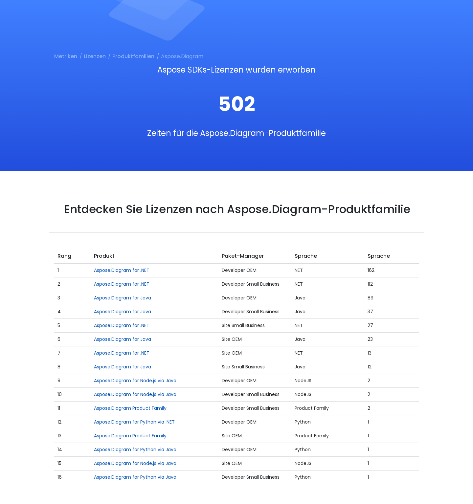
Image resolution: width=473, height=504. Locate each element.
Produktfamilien (133, 56)
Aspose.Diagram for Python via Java (135, 449)
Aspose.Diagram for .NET (121, 270)
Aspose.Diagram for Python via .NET (134, 422)
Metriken (65, 56)
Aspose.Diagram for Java (122, 298)
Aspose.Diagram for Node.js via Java (135, 380)
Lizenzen (95, 56)
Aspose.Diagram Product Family (130, 408)
